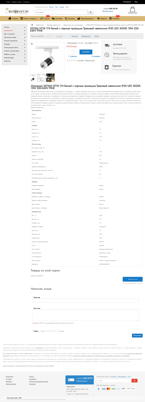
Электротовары (9, 58)
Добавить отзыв (132, 279)
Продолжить (137, 335)
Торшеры (7, 44)
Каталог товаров (29, 18)
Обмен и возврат (11, 384)
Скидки (45, 18)
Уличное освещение (10, 41)
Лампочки (7, 61)
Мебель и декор (9, 54)
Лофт (56, 7)
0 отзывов (59, 36)
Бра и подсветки (9, 34)
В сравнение (96, 56)
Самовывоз (32, 379)
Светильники (8, 30)
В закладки (73, 56)
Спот (67, 7)
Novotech (81, 43)
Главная (13, 18)
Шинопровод (122, 377)
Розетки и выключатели (11, 51)
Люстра (51, 7)
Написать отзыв (89, 60)
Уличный (114, 377)
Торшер (62, 7)
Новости (102, 18)
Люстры (6, 27)
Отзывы (96, 36)
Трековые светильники (53, 25)
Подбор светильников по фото (38, 381)
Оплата (31, 376)
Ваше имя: (37, 297)
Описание (75, 36)
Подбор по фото (17, 2)
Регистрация (127, 2)
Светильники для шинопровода (73, 25)
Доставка (57, 18)
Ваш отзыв (37, 308)
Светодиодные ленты (11, 47)
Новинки (114, 18)
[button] (137, 2)
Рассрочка (26, 2)
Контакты (70, 18)
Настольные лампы (10, 37)
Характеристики (86, 36)
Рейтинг (36, 331)
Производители (86, 18)
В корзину (86, 52)
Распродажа (9, 376)
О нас (8, 2)
